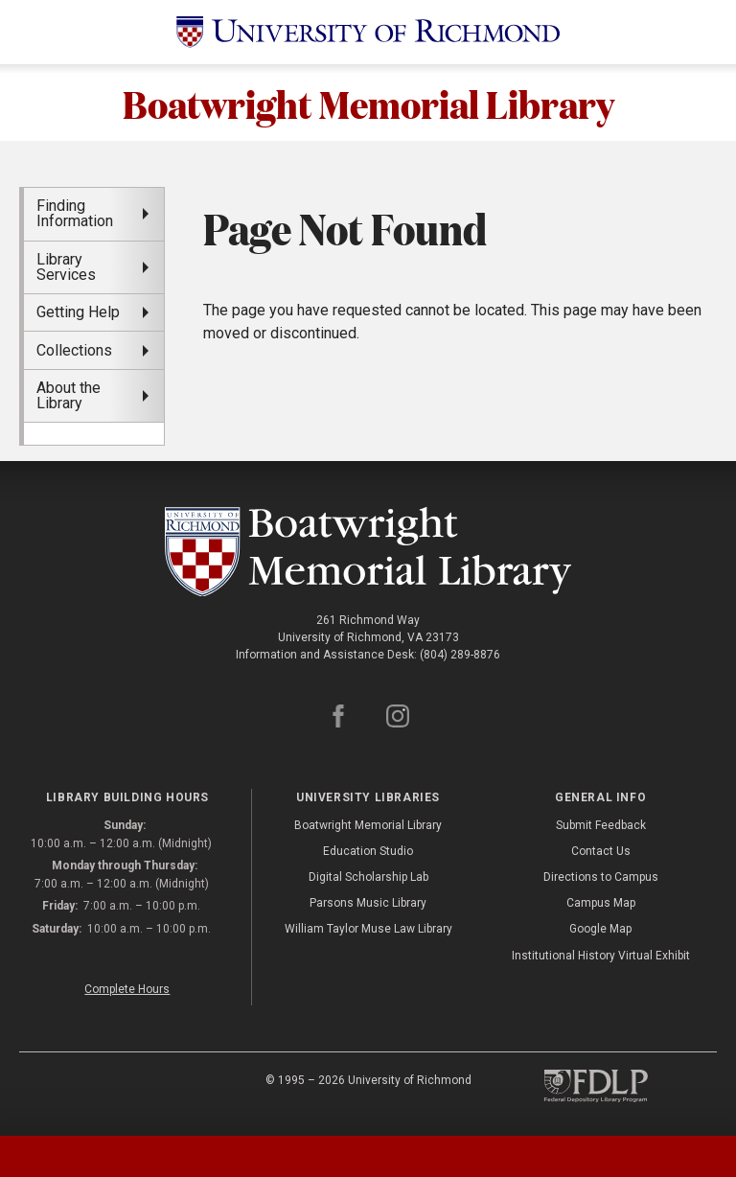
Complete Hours (127, 989)
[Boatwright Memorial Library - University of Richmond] (368, 552)
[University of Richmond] (368, 32)
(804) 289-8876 (460, 654)
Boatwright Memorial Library (368, 103)
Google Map (600, 928)
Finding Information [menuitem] (74, 213)
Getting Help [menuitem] (78, 312)
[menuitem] (94, 433)
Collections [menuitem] (74, 350)
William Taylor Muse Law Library (368, 928)
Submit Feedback (601, 825)
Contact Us (601, 851)
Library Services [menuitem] (66, 267)
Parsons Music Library (368, 903)
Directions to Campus (600, 877)
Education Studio (368, 851)
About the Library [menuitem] (68, 395)
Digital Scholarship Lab (368, 877)
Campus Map (600, 903)
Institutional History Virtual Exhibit (601, 955)
